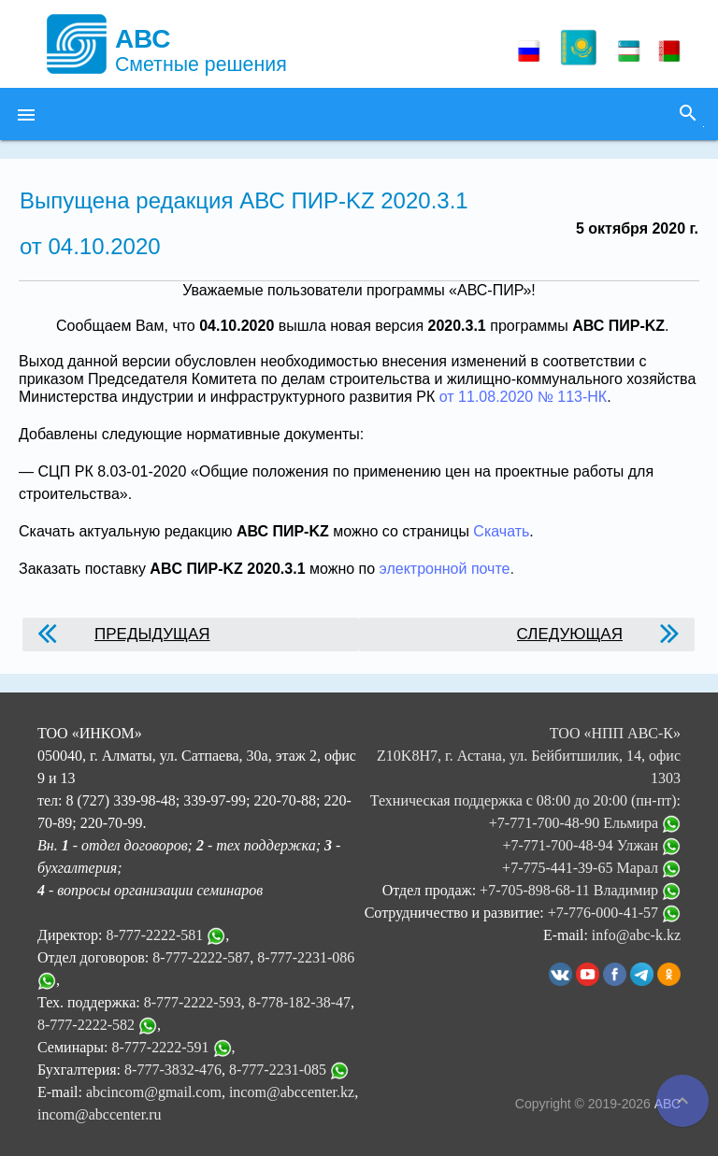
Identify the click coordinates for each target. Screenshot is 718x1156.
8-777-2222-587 (201, 957)
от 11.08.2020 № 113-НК (523, 397)
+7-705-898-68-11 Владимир (580, 890)
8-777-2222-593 (192, 1002)
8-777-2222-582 (86, 1025)
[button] (26, 114)
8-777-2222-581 (154, 935)
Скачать (501, 531)
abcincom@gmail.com (154, 1092)
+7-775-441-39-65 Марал (591, 868)
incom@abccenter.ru (99, 1114)
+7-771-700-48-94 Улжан (591, 845)
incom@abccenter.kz (291, 1092)
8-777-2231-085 (277, 1070)
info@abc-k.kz (636, 935)
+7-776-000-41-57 (614, 913)
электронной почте (445, 569)
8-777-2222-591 (160, 1047)
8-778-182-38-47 (300, 1002)
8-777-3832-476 (173, 1070)
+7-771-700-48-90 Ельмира (585, 823)
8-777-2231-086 (305, 957)
